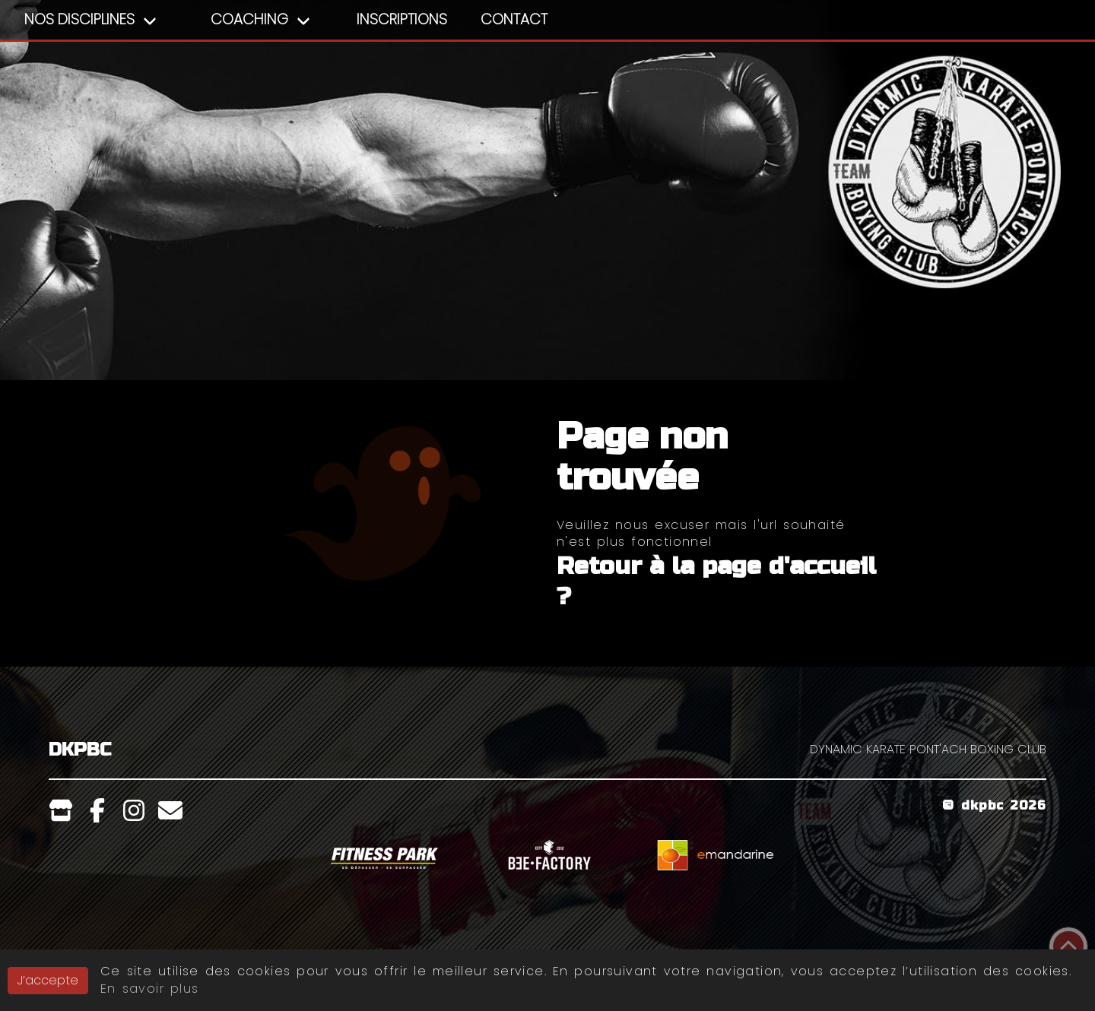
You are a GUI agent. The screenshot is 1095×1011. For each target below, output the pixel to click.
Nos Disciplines (79, 19)
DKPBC (80, 750)
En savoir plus (149, 991)
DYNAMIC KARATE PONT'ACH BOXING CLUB (928, 749)
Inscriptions (402, 19)
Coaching (249, 19)
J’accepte (47, 982)
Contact (514, 19)
